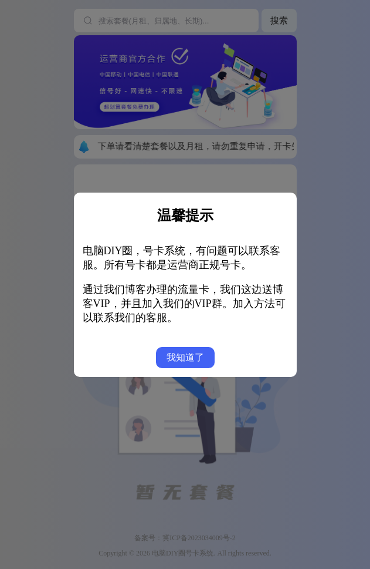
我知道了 (185, 357)
